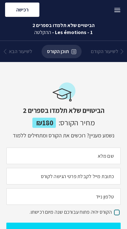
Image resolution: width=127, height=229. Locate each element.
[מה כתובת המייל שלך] (63, 176)
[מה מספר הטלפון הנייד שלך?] (63, 196)
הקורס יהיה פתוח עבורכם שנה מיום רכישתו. (71, 212)
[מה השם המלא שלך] (63, 156)
